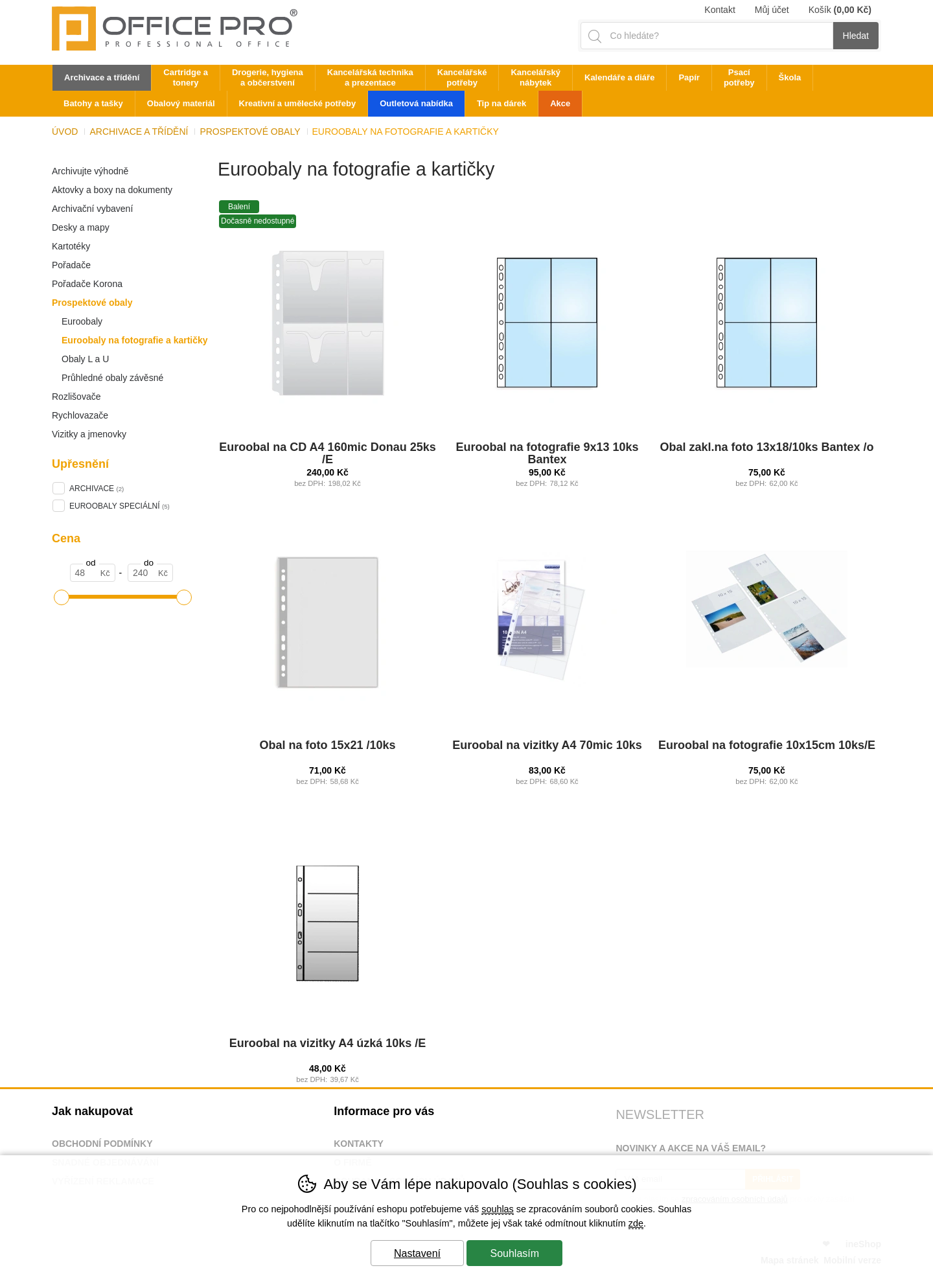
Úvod (65, 131)
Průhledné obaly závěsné (112, 378)
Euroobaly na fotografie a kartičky (135, 340)
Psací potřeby (739, 77)
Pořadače (71, 265)
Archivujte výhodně (90, 171)
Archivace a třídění (138, 131)
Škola (790, 77)
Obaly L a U (85, 359)
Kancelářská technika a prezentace (370, 77)
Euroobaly (82, 321)
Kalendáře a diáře (619, 77)
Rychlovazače (80, 415)
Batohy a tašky (93, 103)
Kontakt (719, 10)
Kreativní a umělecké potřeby (297, 103)
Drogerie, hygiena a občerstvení (267, 77)
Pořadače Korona (87, 284)
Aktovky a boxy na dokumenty (112, 190)
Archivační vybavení (92, 208)
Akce (560, 103)
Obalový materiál (181, 103)
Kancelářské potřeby (462, 77)
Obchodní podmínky (102, 1143)
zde (635, 1223)
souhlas (497, 1209)
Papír (689, 77)
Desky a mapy (80, 227)
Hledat (856, 35)
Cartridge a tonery (185, 77)
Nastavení (417, 1253)
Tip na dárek (501, 103)
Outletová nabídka (416, 103)
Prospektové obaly (92, 302)
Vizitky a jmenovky (89, 434)
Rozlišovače (76, 396)
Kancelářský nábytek (535, 77)
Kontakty (359, 1143)
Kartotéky (71, 246)
